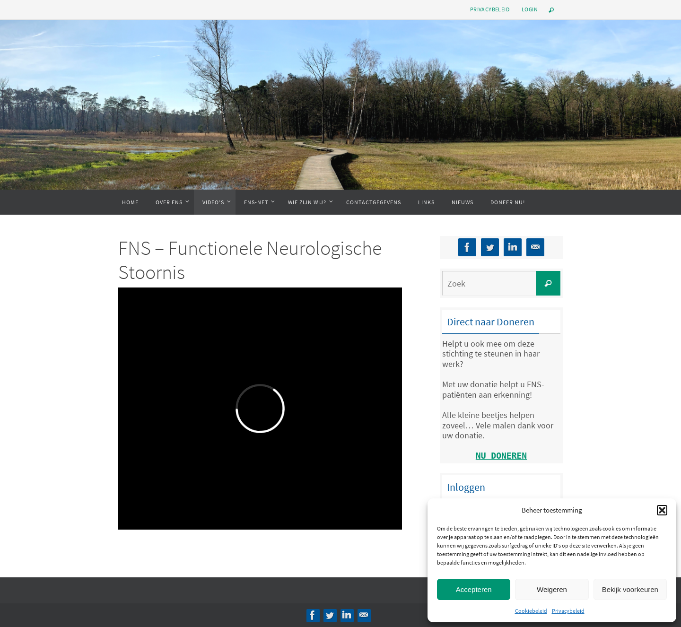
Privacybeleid (568, 610)
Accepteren (474, 589)
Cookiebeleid (531, 610)
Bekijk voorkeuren (630, 589)
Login (530, 9)
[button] (662, 510)
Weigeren (552, 589)
